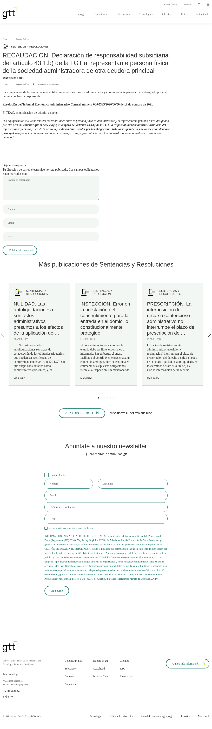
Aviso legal (95, 716)
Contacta (69, 676)
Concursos (187, 4)
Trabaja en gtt (100, 660)
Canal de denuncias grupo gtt (157, 716)
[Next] (208, 334)
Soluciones (101, 14)
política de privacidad (66, 528)
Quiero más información (189, 664)
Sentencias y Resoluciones (48, 84)
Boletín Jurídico (170, 4)
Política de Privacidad (121, 716)
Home (5, 39)
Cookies (185, 716)
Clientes (166, 14)
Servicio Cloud (101, 676)
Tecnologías (146, 14)
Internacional (124, 14)
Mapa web (203, 716)
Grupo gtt (80, 14)
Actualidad (202, 14)
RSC (183, 14)
